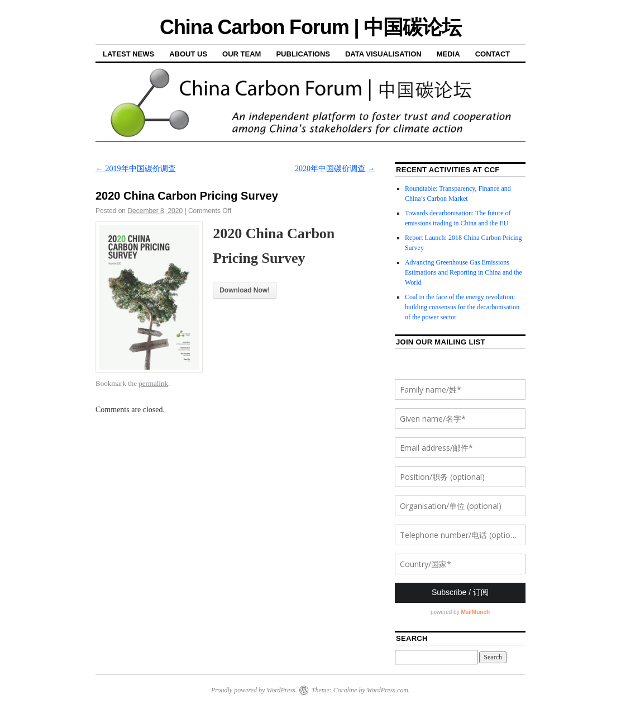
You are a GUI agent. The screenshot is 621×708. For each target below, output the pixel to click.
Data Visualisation (383, 54)
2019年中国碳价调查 (135, 168)
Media (448, 54)
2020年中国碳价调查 (335, 168)
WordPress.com (387, 690)
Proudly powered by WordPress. (254, 690)
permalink (153, 383)
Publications (303, 54)
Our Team (241, 54)
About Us (188, 54)
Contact (492, 54)
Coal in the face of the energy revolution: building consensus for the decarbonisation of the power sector (462, 307)
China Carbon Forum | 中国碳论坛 (310, 27)
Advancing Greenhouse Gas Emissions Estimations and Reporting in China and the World (463, 272)
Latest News (128, 54)
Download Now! (244, 290)
